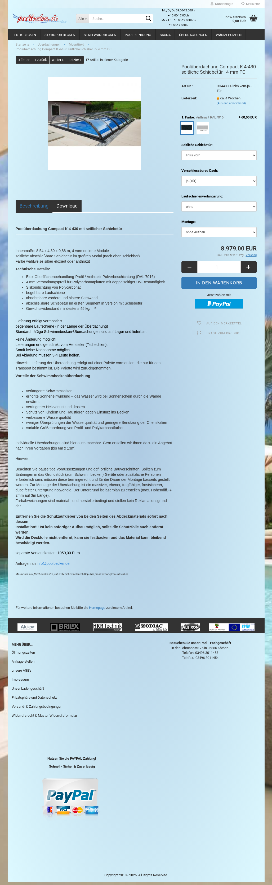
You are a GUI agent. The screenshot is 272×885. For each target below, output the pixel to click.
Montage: (188, 225)
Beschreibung (34, 209)
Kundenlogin (222, 4)
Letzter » (75, 63)
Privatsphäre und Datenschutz (34, 700)
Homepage (97, 611)
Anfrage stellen (23, 665)
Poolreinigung (138, 35)
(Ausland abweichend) (231, 106)
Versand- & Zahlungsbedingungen (37, 709)
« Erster (23, 63)
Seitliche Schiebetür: (197, 148)
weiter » (58, 63)
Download (67, 209)
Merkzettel (251, 4)
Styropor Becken (59, 35)
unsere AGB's (22, 673)
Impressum (20, 682)
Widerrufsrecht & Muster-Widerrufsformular (44, 718)
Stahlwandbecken (100, 35)
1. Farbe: (218, 120)
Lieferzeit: (189, 101)
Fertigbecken (24, 35)
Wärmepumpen (229, 35)
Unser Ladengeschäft (28, 691)
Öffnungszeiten (23, 656)
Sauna (165, 35)
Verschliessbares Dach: (199, 173)
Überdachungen (193, 35)
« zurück (40, 63)
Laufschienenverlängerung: (202, 199)
